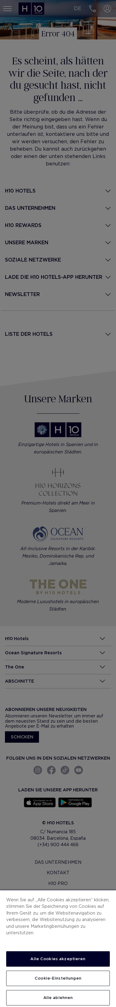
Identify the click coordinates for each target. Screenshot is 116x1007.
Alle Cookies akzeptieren (57, 958)
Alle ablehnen (58, 997)
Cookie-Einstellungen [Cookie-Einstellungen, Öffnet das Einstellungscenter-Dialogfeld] (58, 978)
